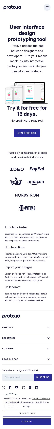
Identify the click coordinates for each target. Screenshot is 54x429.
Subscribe (42, 377)
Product (7, 327)
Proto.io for (10, 359)
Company (7, 348)
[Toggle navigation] (47, 7)
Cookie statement (41, 407)
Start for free (27, 133)
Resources (9, 338)
